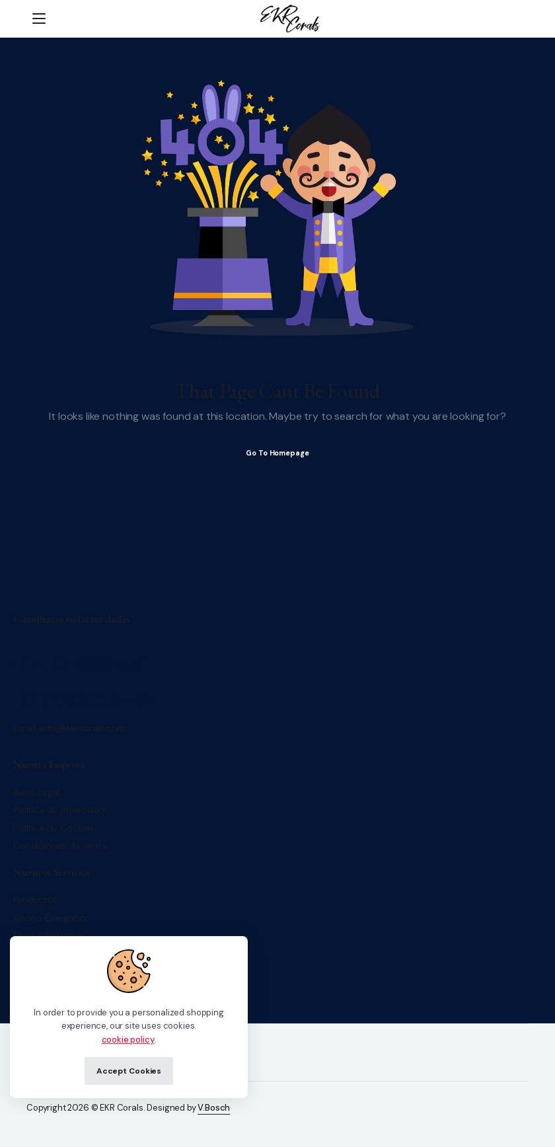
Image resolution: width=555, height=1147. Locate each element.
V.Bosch (214, 1107)
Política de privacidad (58, 810)
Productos (35, 900)
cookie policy (128, 1039)
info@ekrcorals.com (83, 728)
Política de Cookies (53, 828)
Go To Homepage (277, 452)
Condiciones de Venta (60, 845)
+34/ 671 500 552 (79, 664)
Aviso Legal (36, 792)
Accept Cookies (128, 1071)
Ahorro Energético (52, 918)
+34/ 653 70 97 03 (82, 701)
